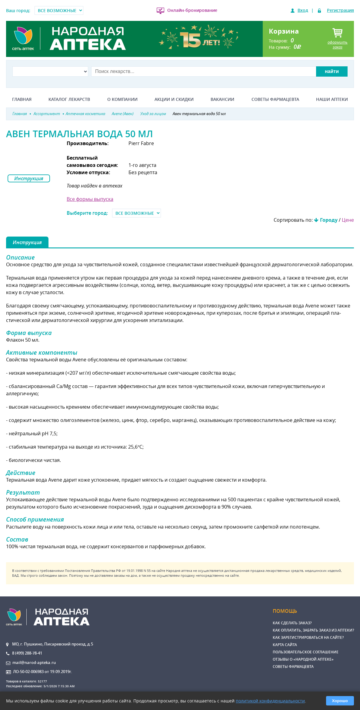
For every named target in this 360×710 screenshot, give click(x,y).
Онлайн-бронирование (192, 10)
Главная (22, 99)
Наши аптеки (332, 99)
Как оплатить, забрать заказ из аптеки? (313, 630)
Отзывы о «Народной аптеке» (303, 659)
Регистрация (340, 10)
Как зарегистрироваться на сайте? (308, 637)
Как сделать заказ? (292, 622)
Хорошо (340, 700)
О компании (122, 99)
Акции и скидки (174, 99)
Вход (303, 10)
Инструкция (28, 178)
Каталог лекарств (69, 99)
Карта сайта (285, 644)
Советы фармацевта (275, 99)
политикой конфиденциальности (270, 701)
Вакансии (222, 99)
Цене (348, 220)
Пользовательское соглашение (305, 652)
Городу (329, 220)
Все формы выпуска (90, 199)
